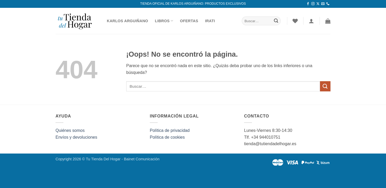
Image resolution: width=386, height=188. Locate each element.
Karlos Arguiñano (127, 21)
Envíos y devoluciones (76, 137)
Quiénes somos (70, 130)
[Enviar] (276, 20)
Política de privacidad (170, 130)
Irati (210, 21)
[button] (327, 21)
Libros (164, 20)
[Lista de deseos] (295, 21)
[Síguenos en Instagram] (313, 4)
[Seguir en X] (317, 4)
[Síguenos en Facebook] (308, 4)
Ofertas (189, 21)
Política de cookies (167, 137)
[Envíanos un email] (322, 4)
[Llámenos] (327, 4)
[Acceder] (311, 21)
